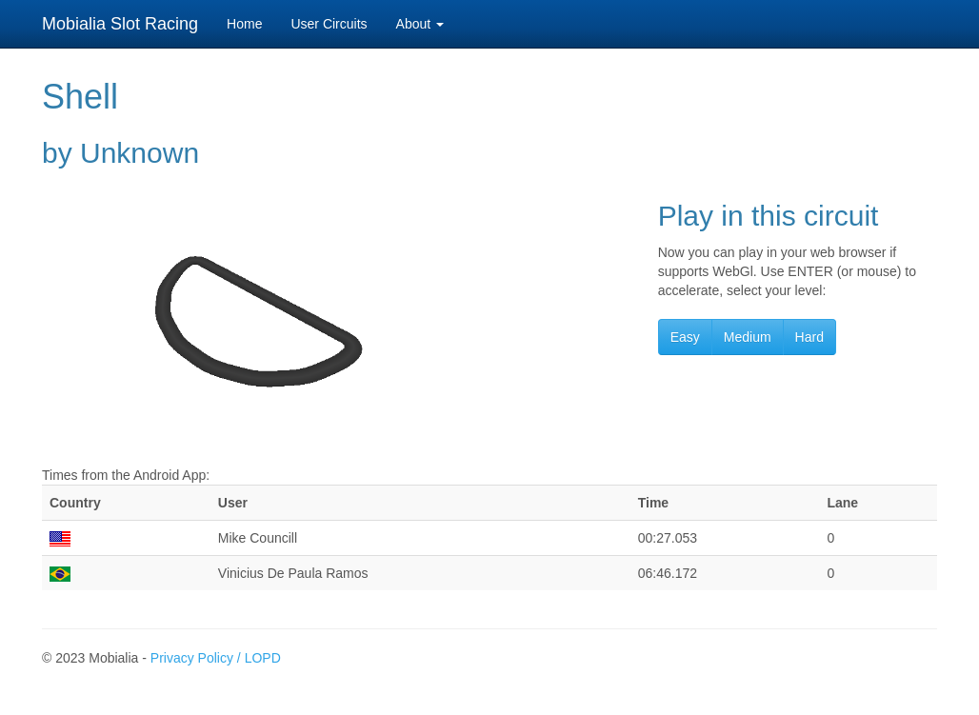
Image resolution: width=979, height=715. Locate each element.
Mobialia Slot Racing (120, 23)
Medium (747, 337)
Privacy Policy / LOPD (215, 657)
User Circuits (328, 23)
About (420, 23)
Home (244, 23)
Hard (809, 337)
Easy (685, 337)
